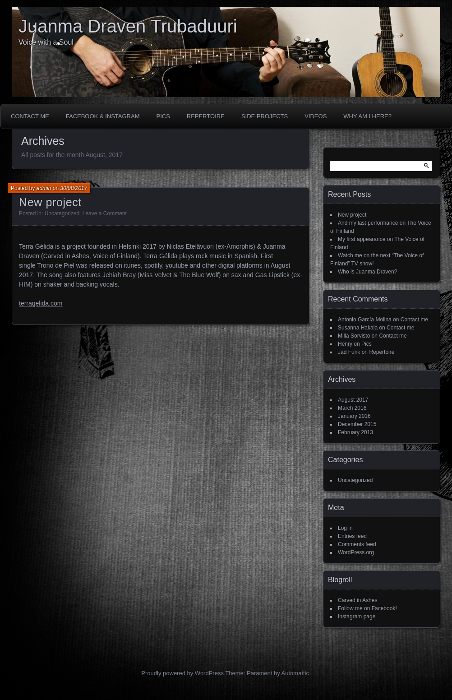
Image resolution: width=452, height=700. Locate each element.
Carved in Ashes (357, 600)
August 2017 (353, 400)
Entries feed (352, 536)
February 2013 (355, 432)
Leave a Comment (105, 213)
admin (44, 188)
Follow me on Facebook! (367, 608)
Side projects (264, 116)
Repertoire (206, 116)
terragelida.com (41, 303)
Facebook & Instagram (103, 116)
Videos (315, 116)
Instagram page (356, 616)
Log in (345, 528)
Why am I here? (367, 116)
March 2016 (352, 408)
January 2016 (354, 416)
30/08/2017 (73, 188)
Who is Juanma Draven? (367, 272)
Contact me (30, 116)
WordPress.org (356, 552)
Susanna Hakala (358, 328)
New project (50, 202)
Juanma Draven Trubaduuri (127, 26)
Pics (163, 116)
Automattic (295, 673)
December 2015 (357, 424)
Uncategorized (62, 213)
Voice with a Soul (46, 42)
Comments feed (357, 544)
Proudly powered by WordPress (182, 673)
